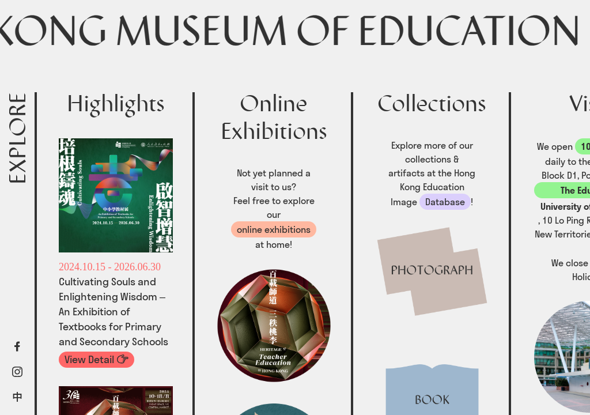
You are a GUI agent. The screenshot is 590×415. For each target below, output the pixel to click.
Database (445, 201)
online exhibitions (274, 229)
